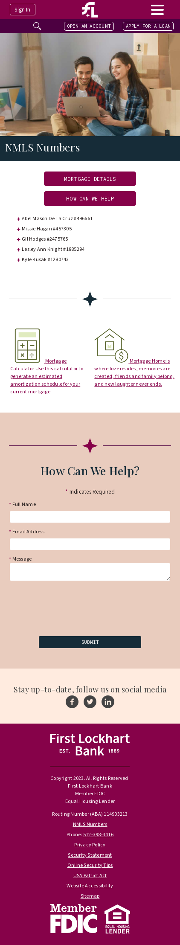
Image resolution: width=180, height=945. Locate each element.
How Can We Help (90, 198)
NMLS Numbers (90, 824)
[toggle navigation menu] (157, 9)
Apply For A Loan (148, 26)
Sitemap (90, 896)
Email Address (27, 532)
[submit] (90, 642)
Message (20, 558)
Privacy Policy (89, 845)
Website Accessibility (90, 886)
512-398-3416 (98, 834)
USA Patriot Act (90, 875)
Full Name (22, 504)
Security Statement (90, 855)
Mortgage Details (90, 178)
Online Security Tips (90, 865)
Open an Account (89, 26)
